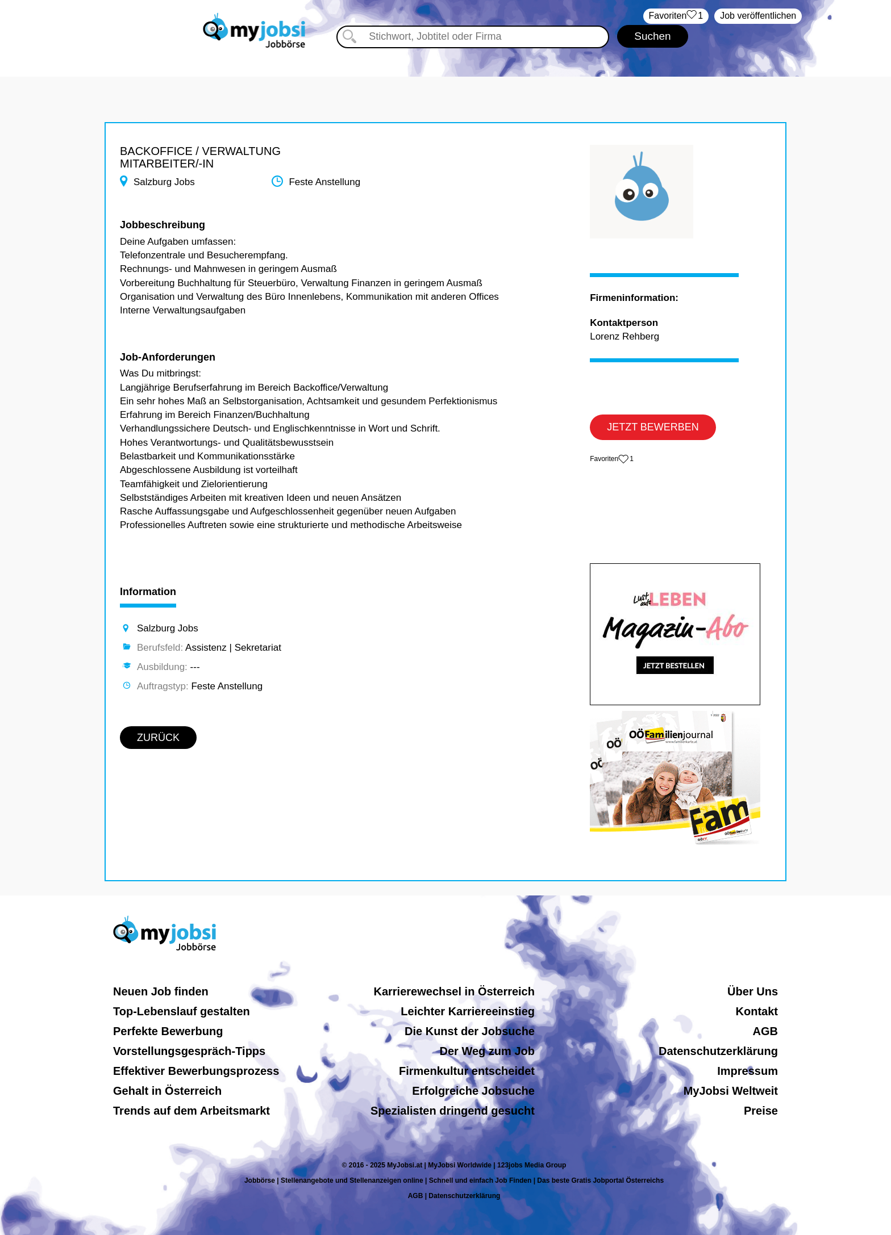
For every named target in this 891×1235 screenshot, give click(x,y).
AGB (765, 1031)
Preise (761, 1110)
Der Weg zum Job (487, 1051)
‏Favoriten (676, 16)
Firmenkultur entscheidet (467, 1071)
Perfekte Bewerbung (168, 1031)
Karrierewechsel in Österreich (453, 991)
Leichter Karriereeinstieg (468, 1011)
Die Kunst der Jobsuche (470, 1031)
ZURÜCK (158, 737)
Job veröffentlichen (758, 15)
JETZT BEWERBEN (653, 427)
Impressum (747, 1071)
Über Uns (752, 991)
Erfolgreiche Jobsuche (473, 1091)
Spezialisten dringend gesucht (452, 1110)
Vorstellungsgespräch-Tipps (189, 1051)
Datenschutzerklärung (718, 1051)
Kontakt (757, 1011)
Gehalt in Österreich (167, 1091)
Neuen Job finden (161, 991)
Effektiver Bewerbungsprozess (196, 1071)
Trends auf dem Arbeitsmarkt (191, 1110)
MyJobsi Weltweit (731, 1091)
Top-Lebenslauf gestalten (181, 1011)
